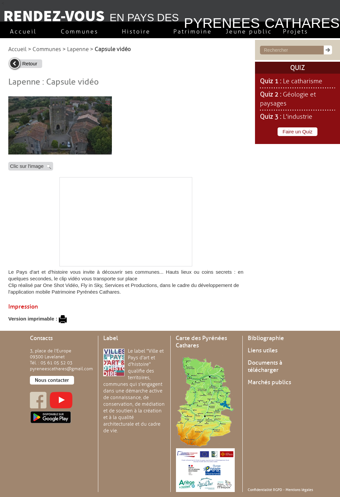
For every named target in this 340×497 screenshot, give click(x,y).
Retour (29, 63)
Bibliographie (266, 338)
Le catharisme (302, 81)
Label (110, 338)
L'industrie (297, 117)
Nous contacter (52, 380)
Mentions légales (299, 489)
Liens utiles (263, 350)
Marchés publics (269, 382)
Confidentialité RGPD (265, 489)
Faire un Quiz (297, 131)
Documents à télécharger (265, 366)
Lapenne (78, 49)
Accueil (17, 49)
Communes (47, 49)
